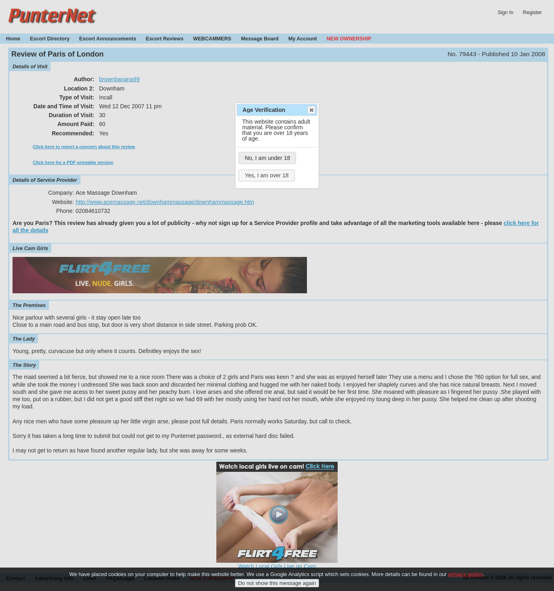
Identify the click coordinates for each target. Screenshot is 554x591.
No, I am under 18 (267, 158)
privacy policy (465, 578)
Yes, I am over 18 (266, 175)
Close (311, 110)
